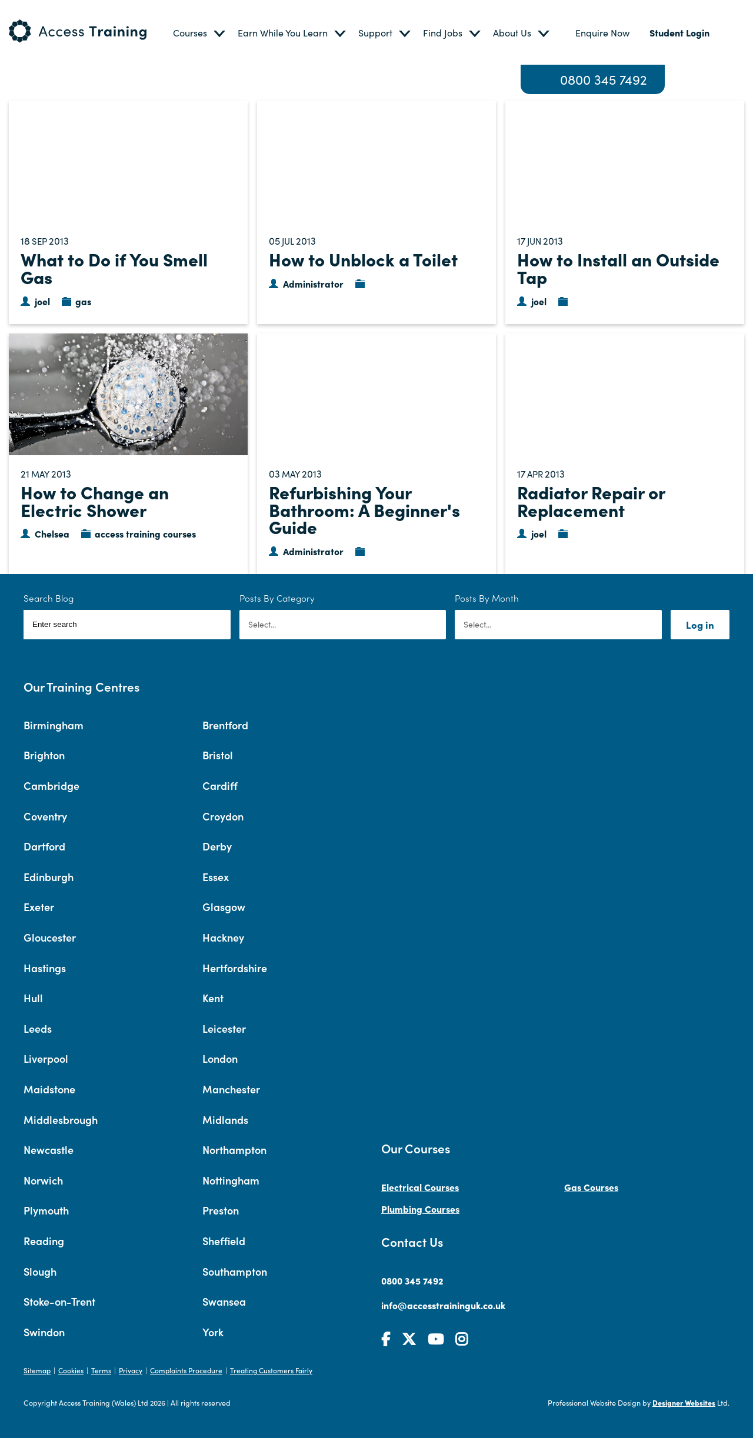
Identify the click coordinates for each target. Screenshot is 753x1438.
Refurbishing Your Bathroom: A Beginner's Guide (364, 509)
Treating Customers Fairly (271, 1370)
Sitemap (37, 1370)
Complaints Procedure (186, 1370)
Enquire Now (602, 32)
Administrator (313, 283)
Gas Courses (591, 1186)
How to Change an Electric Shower (95, 500)
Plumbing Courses (420, 1208)
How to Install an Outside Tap (618, 267)
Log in (700, 624)
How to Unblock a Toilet (363, 258)
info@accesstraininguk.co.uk (443, 1305)
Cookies (71, 1370)
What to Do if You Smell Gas (114, 267)
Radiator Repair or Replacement (591, 500)
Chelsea (52, 533)
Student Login (679, 32)
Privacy (130, 1370)
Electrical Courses (420, 1186)
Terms (101, 1370)
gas (83, 301)
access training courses (145, 533)
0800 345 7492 (603, 79)
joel (42, 301)
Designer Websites (683, 1402)
